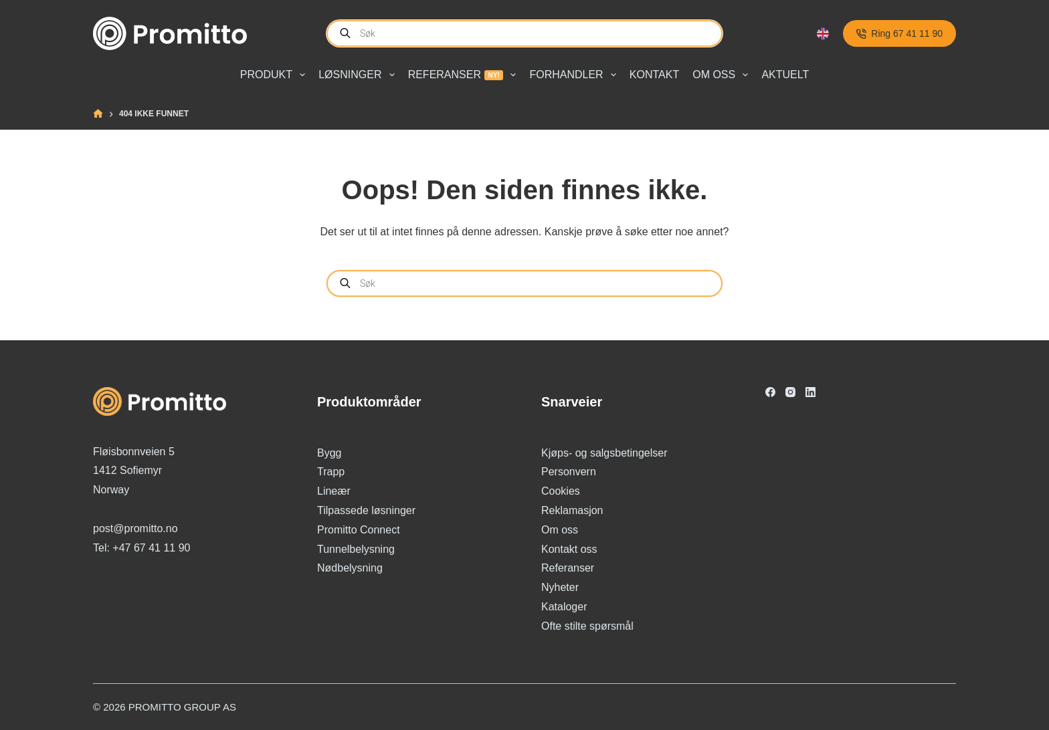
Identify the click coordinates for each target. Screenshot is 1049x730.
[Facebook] (770, 392)
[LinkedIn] (810, 392)
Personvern (568, 471)
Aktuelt (785, 75)
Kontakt (654, 75)
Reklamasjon (572, 510)
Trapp (331, 471)
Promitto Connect (358, 529)
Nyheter (560, 587)
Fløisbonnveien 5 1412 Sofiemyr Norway (134, 471)
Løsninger (358, 75)
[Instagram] (790, 392)
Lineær (334, 491)
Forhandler (575, 75)
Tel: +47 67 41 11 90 (141, 548)
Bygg (329, 453)
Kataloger (564, 606)
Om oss (722, 75)
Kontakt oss (569, 549)
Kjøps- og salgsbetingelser (604, 453)
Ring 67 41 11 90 (899, 33)
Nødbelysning (350, 568)
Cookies (560, 491)
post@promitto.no (135, 528)
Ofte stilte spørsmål (587, 626)
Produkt (275, 75)
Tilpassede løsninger (366, 510)
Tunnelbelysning (356, 549)
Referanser (465, 75)
